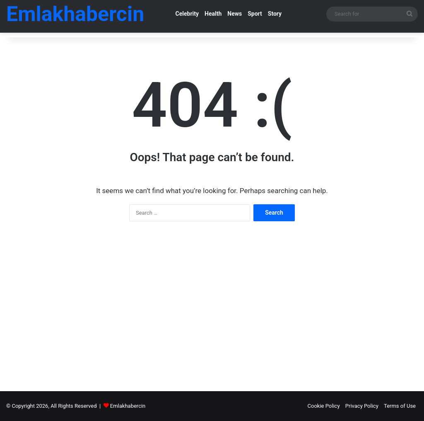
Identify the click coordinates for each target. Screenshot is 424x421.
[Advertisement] (212, 300)
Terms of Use (400, 406)
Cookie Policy (324, 406)
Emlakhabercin (127, 406)
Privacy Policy (361, 406)
